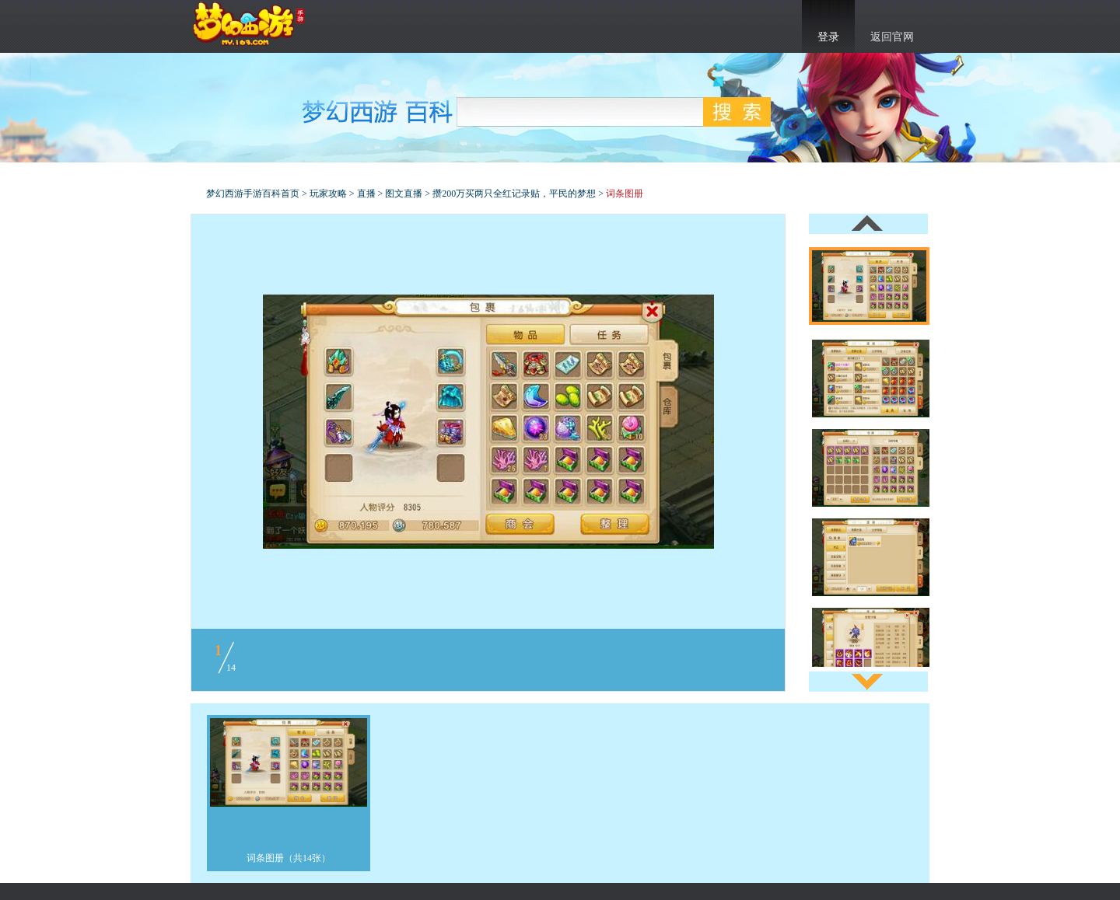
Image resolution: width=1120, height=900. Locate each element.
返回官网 (892, 37)
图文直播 (403, 193)
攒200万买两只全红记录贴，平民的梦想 (514, 193)
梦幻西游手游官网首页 (249, 24)
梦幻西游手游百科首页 (252, 193)
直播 (366, 193)
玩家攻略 (328, 193)
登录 (828, 37)
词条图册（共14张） (289, 858)
